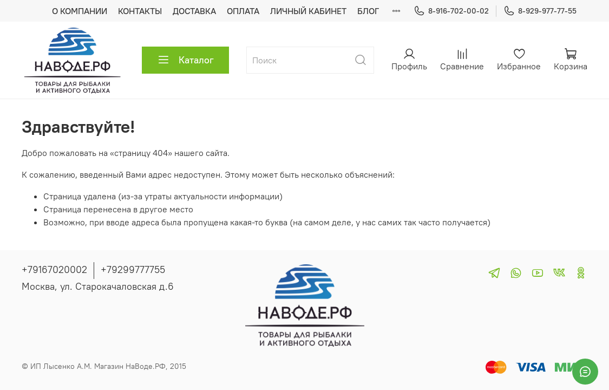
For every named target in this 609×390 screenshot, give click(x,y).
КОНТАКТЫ (140, 10)
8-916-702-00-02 (451, 11)
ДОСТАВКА (194, 10)
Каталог (185, 60)
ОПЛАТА (243, 10)
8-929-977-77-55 (540, 11)
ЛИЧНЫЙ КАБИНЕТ (308, 10)
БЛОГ (368, 10)
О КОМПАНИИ (79, 10)
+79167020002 (54, 269)
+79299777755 (133, 269)
